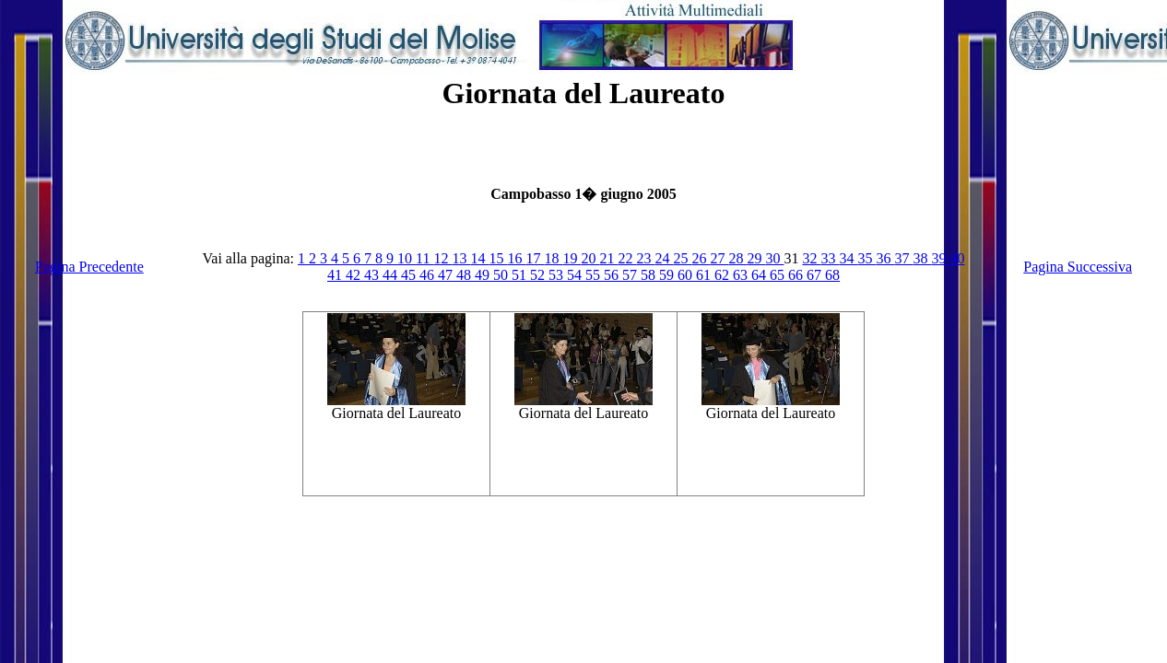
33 (829, 258)
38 (922, 258)
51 (521, 275)
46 (428, 275)
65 (779, 275)
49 (484, 275)
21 (608, 258)
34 (848, 258)
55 (594, 275)
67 (816, 275)
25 (682, 258)
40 (956, 258)
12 (442, 258)
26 (700, 258)
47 (447, 275)
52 (539, 275)
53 (557, 275)
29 (756, 258)
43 (373, 275)
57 (631, 275)
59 (668, 275)
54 (576, 275)
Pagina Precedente (89, 266)
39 (940, 258)
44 (392, 275)
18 (553, 258)
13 (461, 258)
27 (719, 258)
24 (663, 258)
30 (774, 258)
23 (645, 258)
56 (613, 275)
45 (410, 275)
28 (737, 258)
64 (760, 275)
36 (885, 258)
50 (502, 275)
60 (687, 275)
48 (465, 275)
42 (355, 275)
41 (336, 275)
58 (650, 275)
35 (866, 258)
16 (516, 258)
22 (627, 258)
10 (406, 258)
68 (832, 275)
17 (534, 258)
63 (742, 275)
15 (498, 258)
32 (811, 258)
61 (705, 275)
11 (424, 258)
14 (479, 258)
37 (903, 258)
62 (723, 275)
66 (797, 275)
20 (590, 258)
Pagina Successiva (1077, 266)
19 (571, 258)
